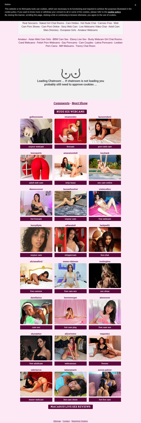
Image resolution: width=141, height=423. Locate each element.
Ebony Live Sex (78, 39)
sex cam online (104, 183)
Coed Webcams (27, 42)
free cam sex (70, 291)
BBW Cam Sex (60, 39)
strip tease (70, 183)
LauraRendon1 (104, 117)
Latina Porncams (104, 42)
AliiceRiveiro (70, 334)
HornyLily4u (36, 225)
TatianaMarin (70, 370)
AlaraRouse (105, 297)
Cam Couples (86, 42)
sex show (104, 291)
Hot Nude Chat (88, 23)
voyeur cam (70, 219)
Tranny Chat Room (85, 46)
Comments (62, 103)
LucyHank (104, 153)
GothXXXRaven (36, 117)
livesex (104, 363)
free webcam (105, 219)
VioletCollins (105, 189)
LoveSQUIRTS (36, 153)
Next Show (80, 103)
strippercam (70, 255)
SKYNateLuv (36, 334)
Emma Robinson (70, 261)
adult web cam (36, 183)
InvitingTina (104, 261)
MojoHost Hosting (80, 421)
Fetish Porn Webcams (48, 42)
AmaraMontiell (70, 153)
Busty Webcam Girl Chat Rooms (105, 39)
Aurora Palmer (105, 370)
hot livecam (36, 219)
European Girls (68, 30)
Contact (66, 421)
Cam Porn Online (50, 26)
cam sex (36, 327)
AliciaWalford (36, 261)
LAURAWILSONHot (70, 189)
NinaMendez (70, 117)
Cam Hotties (72, 23)
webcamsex (70, 363)
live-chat (105, 255)
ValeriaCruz (36, 370)
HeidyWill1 (105, 225)
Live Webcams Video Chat (93, 26)
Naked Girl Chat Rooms (51, 23)
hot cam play (70, 327)
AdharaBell (70, 225)
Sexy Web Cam (69, 26)
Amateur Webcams (88, 30)
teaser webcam (36, 400)
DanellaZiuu (36, 297)
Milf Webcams (66, 46)
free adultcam (36, 363)
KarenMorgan (70, 297)
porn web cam (105, 146)
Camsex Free (105, 23)
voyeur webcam (36, 146)
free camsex (36, 291)
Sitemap (57, 421)
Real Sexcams (30, 23)
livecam (70, 146)
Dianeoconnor (36, 189)
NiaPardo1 (105, 334)
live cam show (70, 400)
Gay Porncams (69, 42)
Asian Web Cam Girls (40, 39)
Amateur (22, 39)
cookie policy (114, 12)
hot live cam (105, 400)
